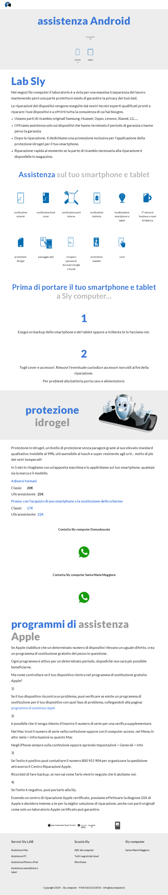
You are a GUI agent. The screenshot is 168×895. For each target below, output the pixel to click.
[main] (84, 20)
